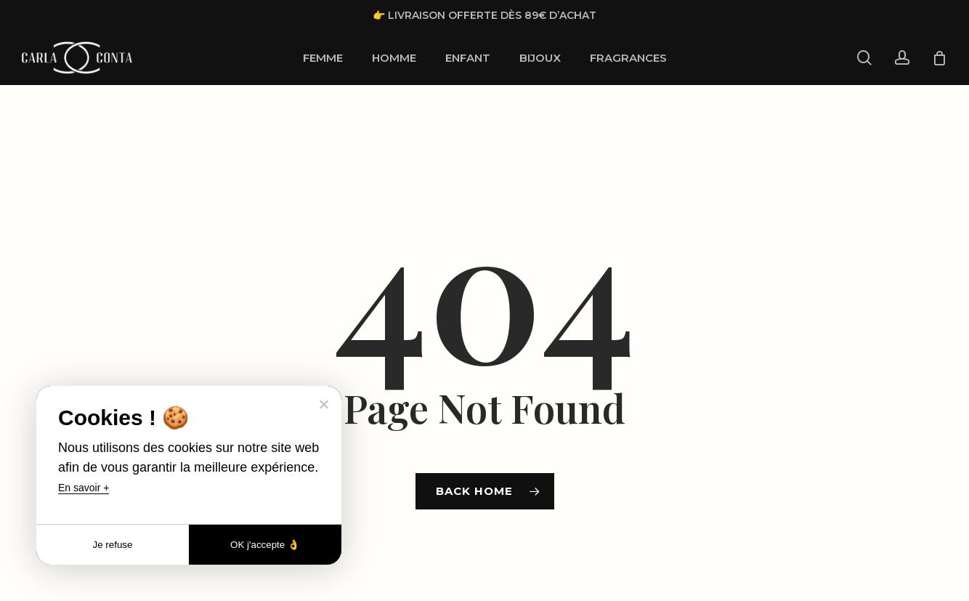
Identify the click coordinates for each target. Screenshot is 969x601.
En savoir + (83, 487)
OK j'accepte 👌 (265, 544)
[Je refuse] (323, 404)
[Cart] (939, 58)
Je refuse (113, 544)
